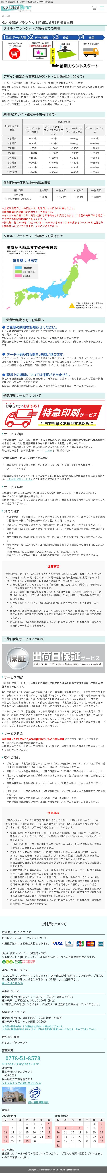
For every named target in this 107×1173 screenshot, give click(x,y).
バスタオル (33, 132)
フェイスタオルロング (53, 131)
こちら (48, 450)
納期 (8, 16)
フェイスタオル (74, 132)
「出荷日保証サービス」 (20, 479)
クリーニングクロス (94, 130)
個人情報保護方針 (38, 1102)
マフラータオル (74, 128)
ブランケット (33, 128)
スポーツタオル (53, 126)
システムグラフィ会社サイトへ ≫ (21, 1083)
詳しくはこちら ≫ (12, 983)
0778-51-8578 (22, 1058)
